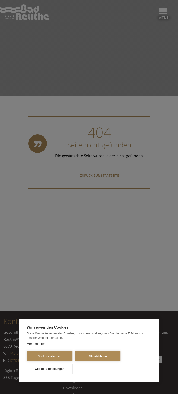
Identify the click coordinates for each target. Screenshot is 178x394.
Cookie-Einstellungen (49, 369)
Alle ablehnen (97, 356)
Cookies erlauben (50, 356)
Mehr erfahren (36, 344)
